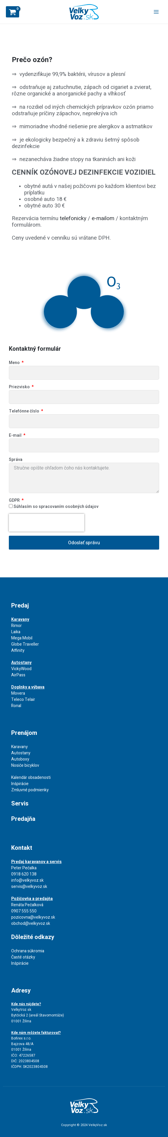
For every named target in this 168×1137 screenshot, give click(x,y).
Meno (15, 363)
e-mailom (103, 218)
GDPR (15, 500)
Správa (15, 460)
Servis (20, 803)
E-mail (15, 435)
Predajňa (23, 819)
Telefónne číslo (24, 411)
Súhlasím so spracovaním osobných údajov (56, 506)
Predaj (20, 605)
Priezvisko (20, 387)
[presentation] (46, 523)
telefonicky (73, 218)
